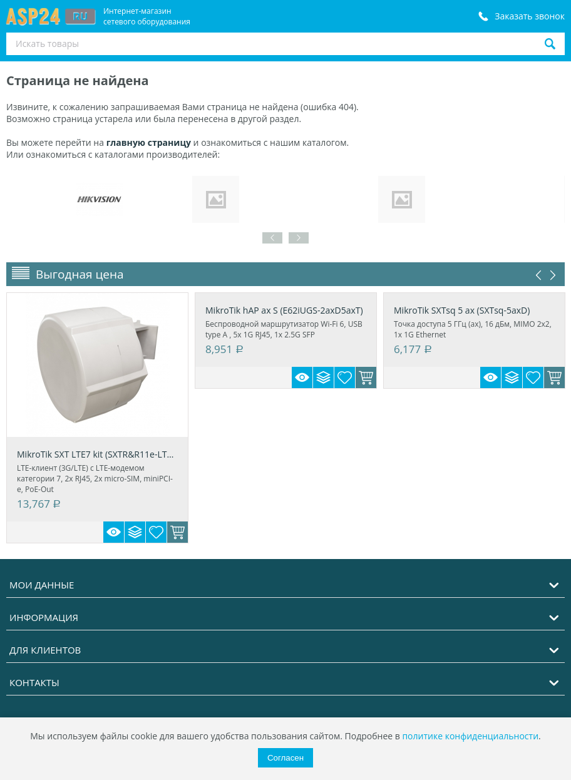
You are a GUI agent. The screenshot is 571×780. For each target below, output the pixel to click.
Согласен (285, 757)
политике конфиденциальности (470, 736)
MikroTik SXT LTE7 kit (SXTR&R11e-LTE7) (97, 454)
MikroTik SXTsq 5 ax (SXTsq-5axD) (462, 310)
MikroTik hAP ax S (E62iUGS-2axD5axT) (284, 310)
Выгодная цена (80, 274)
